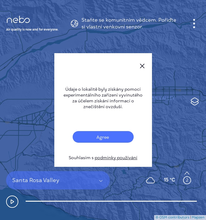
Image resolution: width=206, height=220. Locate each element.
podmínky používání (116, 158)
